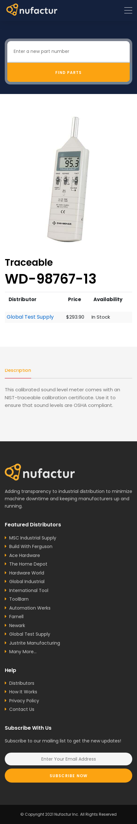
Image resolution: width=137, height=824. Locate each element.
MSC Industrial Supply (32, 538)
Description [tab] (18, 370)
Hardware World (26, 573)
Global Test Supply (30, 317)
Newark (17, 625)
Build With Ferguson (30, 546)
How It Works (23, 692)
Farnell (16, 616)
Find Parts (68, 72)
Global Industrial (27, 581)
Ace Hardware (24, 555)
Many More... (23, 651)
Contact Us (21, 709)
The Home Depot (28, 564)
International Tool (28, 590)
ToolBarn (19, 599)
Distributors (21, 683)
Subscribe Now (69, 775)
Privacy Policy (24, 701)
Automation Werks (30, 608)
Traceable (29, 262)
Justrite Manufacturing (34, 643)
